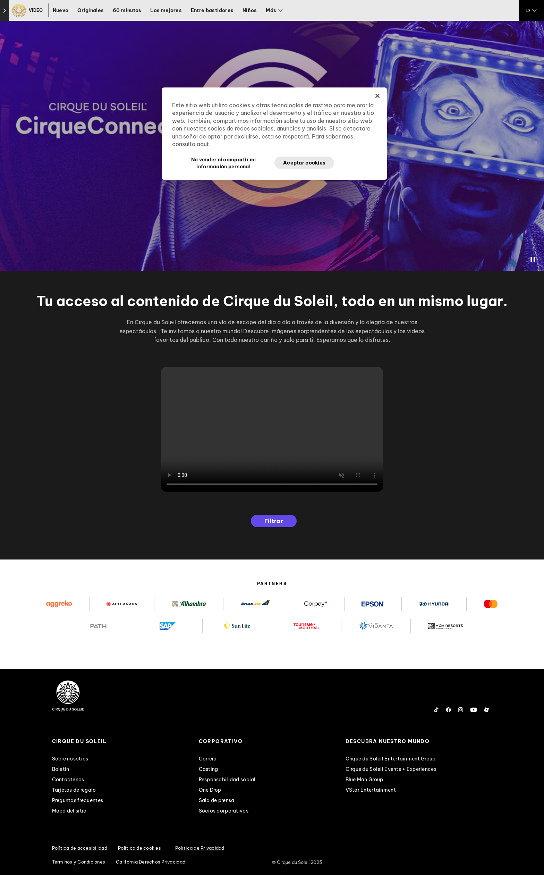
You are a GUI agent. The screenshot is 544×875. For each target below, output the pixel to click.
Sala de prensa (217, 800)
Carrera (208, 759)
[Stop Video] (533, 260)
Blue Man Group (364, 779)
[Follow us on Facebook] (448, 710)
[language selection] (531, 10)
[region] (274, 133)
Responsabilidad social (227, 779)
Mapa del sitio (69, 811)
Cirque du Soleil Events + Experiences (391, 769)
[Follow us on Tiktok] (436, 710)
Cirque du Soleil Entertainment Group (391, 759)
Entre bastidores (212, 10)
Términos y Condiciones (78, 862)
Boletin (60, 769)
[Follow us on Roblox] (486, 710)
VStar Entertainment (371, 790)
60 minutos (127, 10)
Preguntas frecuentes (77, 800)
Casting (208, 769)
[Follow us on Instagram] (460, 710)
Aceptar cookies (304, 163)
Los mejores (166, 10)
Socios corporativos (223, 811)
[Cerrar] (377, 95)
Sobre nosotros (70, 759)
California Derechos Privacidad (150, 862)
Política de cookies (139, 848)
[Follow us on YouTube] (474, 710)
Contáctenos (68, 779)
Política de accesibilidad (80, 848)
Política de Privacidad (199, 848)
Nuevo (61, 10)
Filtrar (273, 521)
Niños (250, 10)
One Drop (210, 790)
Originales (90, 10)
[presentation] (120, 741)
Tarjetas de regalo (74, 790)
